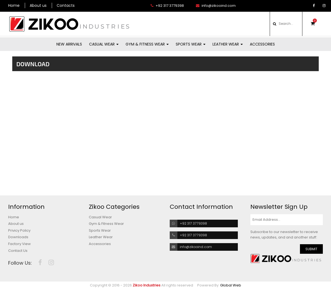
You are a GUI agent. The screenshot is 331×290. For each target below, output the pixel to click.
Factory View (19, 243)
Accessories (262, 44)
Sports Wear (190, 44)
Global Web (230, 285)
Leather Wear (227, 44)
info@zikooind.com (216, 5)
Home (14, 5)
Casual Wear (104, 44)
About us (38, 5)
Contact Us (18, 250)
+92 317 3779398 (167, 5)
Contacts (66, 5)
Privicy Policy (19, 230)
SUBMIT (311, 249)
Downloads (18, 237)
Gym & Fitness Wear (147, 44)
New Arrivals (69, 44)
